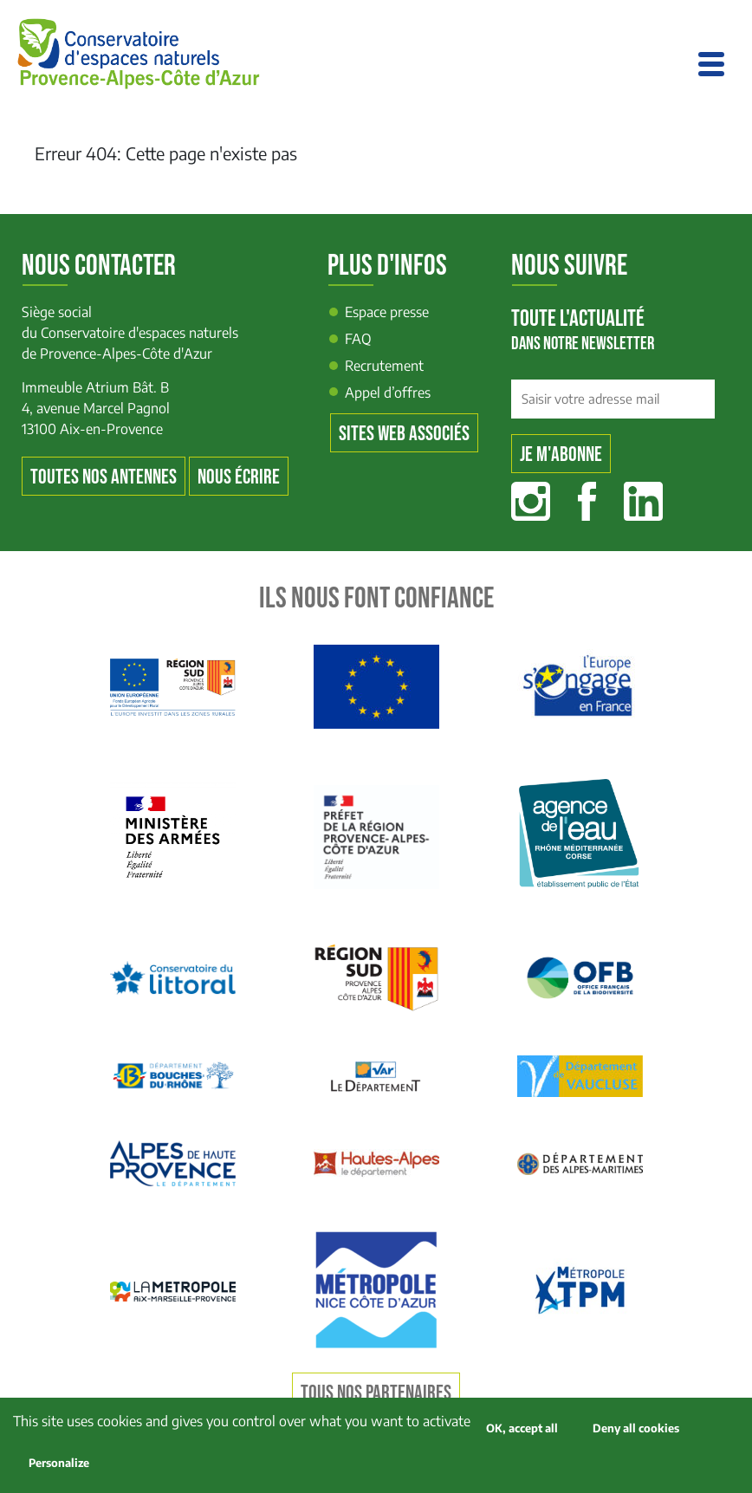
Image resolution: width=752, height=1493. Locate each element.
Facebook (586, 501)
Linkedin (643, 501)
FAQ (358, 338)
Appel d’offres (388, 392)
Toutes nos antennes (103, 477)
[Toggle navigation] (711, 64)
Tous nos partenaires (376, 1392)
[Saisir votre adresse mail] (613, 399)
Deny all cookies (636, 1428)
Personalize (59, 1463)
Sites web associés (404, 433)
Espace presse (387, 312)
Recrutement (384, 365)
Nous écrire (239, 477)
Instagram (530, 501)
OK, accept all (522, 1428)
